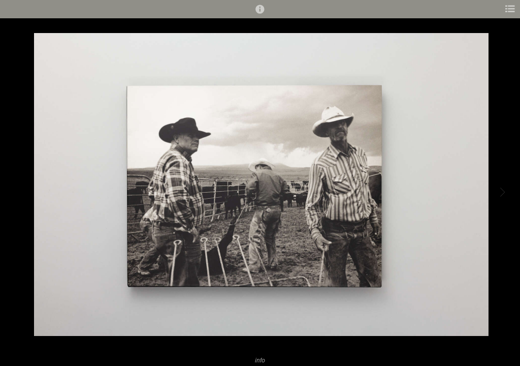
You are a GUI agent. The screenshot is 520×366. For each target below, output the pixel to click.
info (260, 360)
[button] (260, 14)
